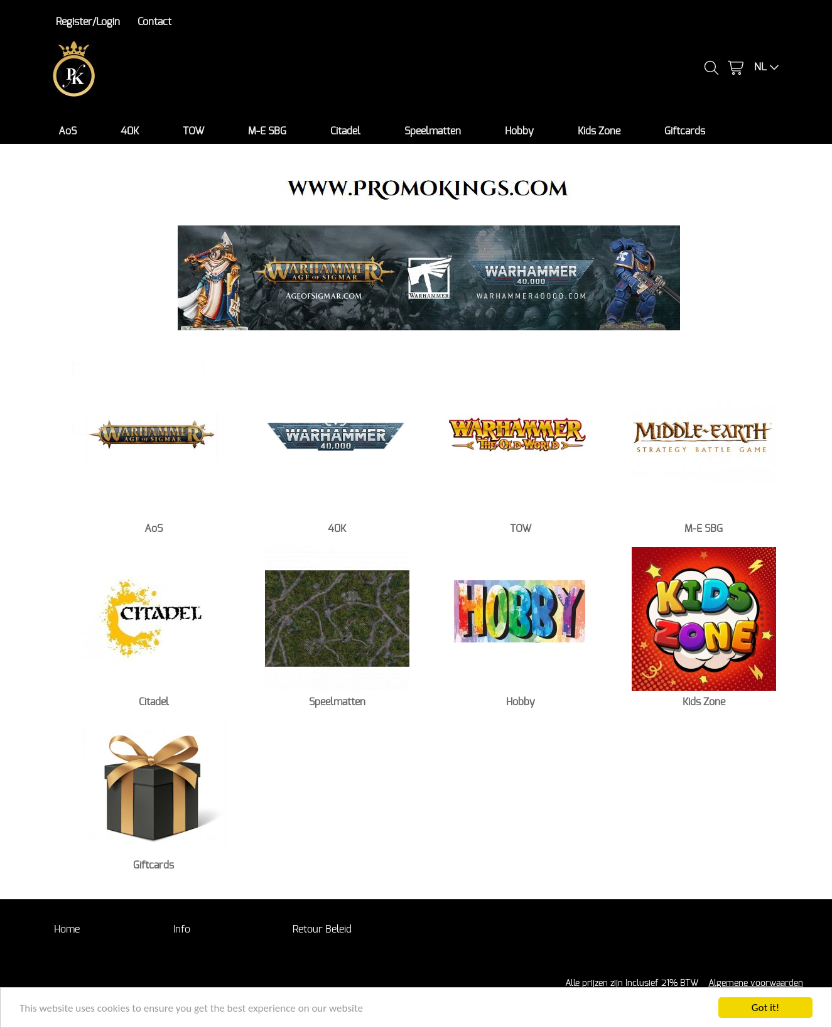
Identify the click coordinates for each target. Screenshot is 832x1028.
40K (130, 131)
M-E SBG (267, 131)
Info (181, 929)
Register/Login (88, 22)
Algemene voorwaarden (755, 983)
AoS (67, 131)
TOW (193, 131)
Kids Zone (599, 131)
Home (67, 929)
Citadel (345, 131)
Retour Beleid (322, 929)
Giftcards (684, 131)
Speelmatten (432, 131)
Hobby (519, 131)
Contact (154, 22)
